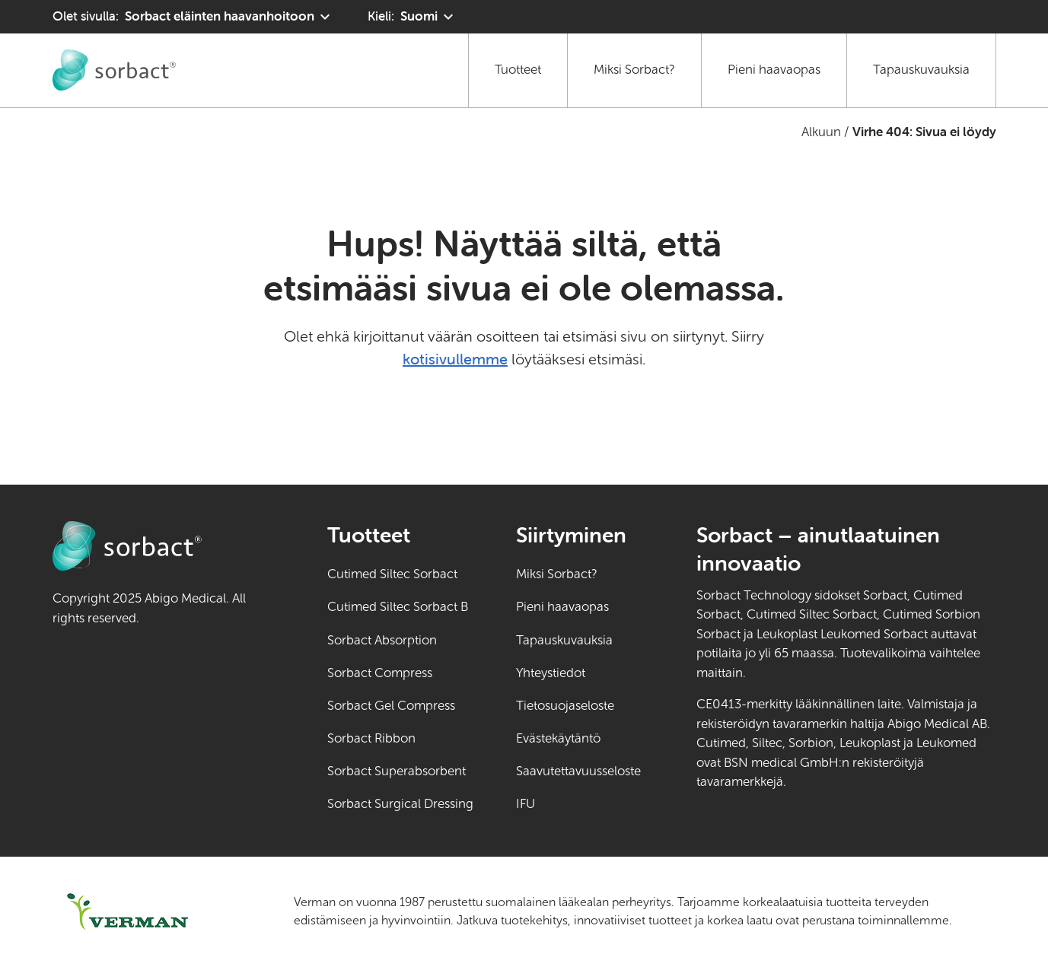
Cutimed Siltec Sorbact (392, 574)
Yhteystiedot (550, 673)
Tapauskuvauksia (921, 69)
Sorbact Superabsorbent (396, 771)
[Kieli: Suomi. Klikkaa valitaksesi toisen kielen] (412, 16)
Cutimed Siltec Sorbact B (397, 607)
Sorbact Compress (379, 673)
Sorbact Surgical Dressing (400, 804)
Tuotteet (518, 69)
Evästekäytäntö (558, 738)
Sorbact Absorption (382, 640)
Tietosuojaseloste (565, 705)
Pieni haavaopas (774, 69)
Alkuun (821, 132)
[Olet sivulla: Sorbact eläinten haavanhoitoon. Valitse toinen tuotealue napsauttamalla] (193, 16)
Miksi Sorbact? (634, 69)
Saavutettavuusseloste (578, 771)
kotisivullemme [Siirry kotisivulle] (455, 358)
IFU (578, 802)
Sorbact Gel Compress (391, 705)
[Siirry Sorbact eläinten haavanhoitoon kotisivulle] (114, 70)
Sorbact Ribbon (371, 738)
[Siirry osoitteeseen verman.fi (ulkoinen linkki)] (154, 911)
